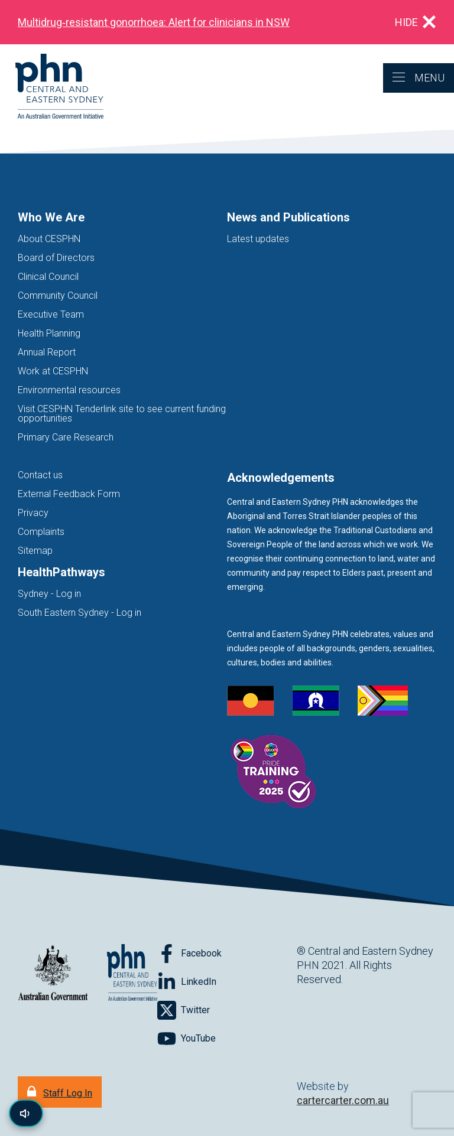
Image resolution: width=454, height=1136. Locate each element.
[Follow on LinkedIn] (186, 981)
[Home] (51, 87)
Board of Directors (56, 257)
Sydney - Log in (49, 593)
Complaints (41, 531)
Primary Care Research (66, 437)
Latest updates (258, 238)
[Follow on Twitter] (183, 1010)
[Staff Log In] (60, 1092)
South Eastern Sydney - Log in (79, 612)
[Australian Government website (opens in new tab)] (53, 973)
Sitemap (35, 550)
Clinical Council (48, 276)
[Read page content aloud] (26, 1113)
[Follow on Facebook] (189, 953)
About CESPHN (49, 238)
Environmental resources (69, 390)
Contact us (40, 475)
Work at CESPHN (53, 371)
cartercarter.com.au (343, 1100)
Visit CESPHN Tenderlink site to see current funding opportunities (122, 413)
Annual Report (47, 352)
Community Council (58, 295)
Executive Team (51, 314)
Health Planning (49, 333)
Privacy (33, 512)
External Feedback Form (69, 494)
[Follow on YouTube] (186, 1038)
